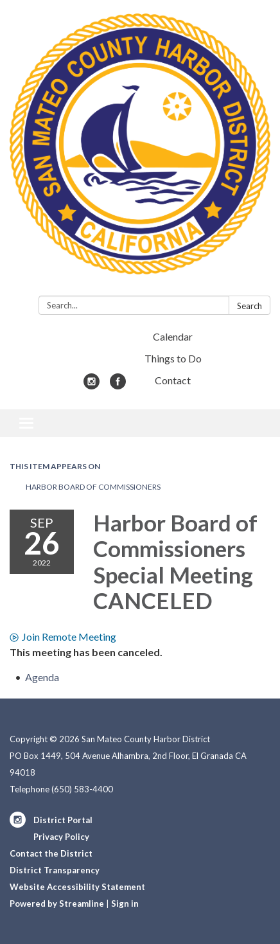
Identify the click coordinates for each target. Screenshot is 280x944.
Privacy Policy (61, 837)
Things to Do (173, 358)
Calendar (173, 336)
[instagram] (91, 385)
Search (249, 306)
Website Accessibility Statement (77, 887)
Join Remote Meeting (63, 636)
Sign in (125, 903)
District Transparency (55, 870)
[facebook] (118, 385)
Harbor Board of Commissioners (93, 487)
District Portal (62, 820)
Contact (173, 380)
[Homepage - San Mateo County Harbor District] (140, 150)
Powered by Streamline (57, 903)
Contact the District (51, 853)
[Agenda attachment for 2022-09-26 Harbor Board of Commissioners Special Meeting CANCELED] (42, 677)
